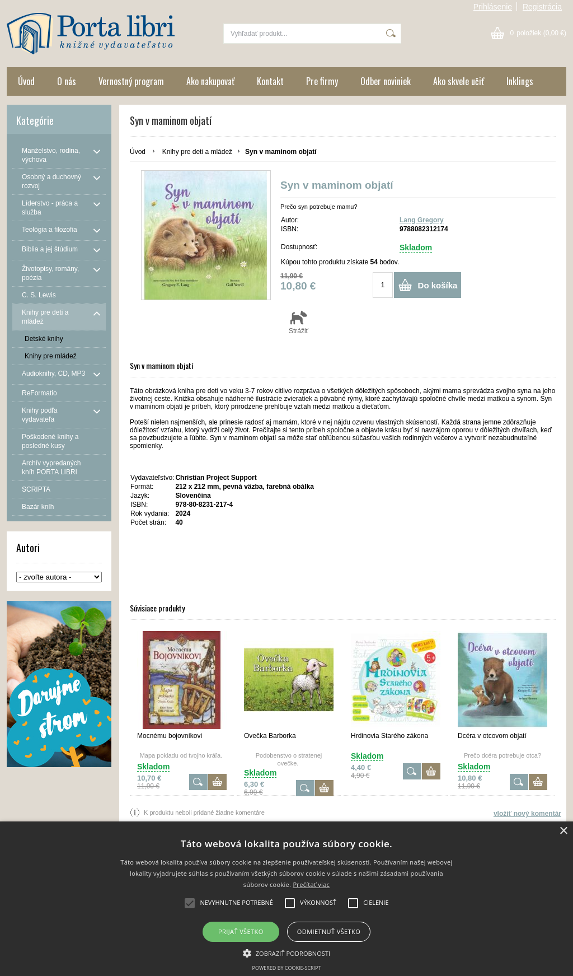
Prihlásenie (492, 6)
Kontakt (270, 81)
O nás (66, 81)
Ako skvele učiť (458, 81)
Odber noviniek (385, 81)
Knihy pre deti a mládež (197, 152)
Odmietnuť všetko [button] (328, 931)
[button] (287, 952)
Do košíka (438, 285)
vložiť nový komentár (527, 814)
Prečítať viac (311, 884)
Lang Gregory (422, 220)
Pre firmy (322, 81)
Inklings (519, 81)
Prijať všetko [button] (241, 931)
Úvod (26, 81)
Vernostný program (131, 81)
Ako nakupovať (210, 81)
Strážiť (298, 322)
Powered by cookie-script (286, 968)
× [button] (563, 831)
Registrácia (542, 6)
